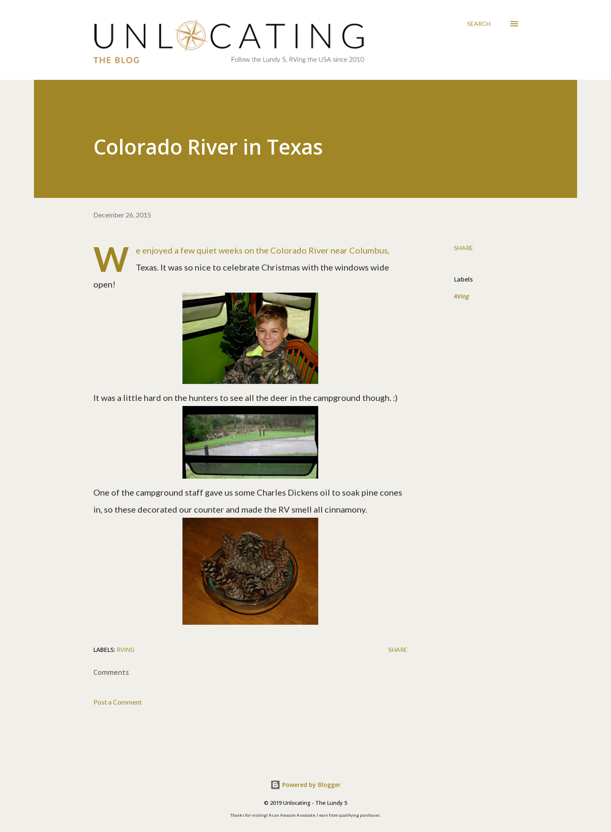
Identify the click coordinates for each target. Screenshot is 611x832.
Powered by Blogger (305, 785)
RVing (461, 296)
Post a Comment (117, 702)
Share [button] (463, 247)
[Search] (478, 24)
